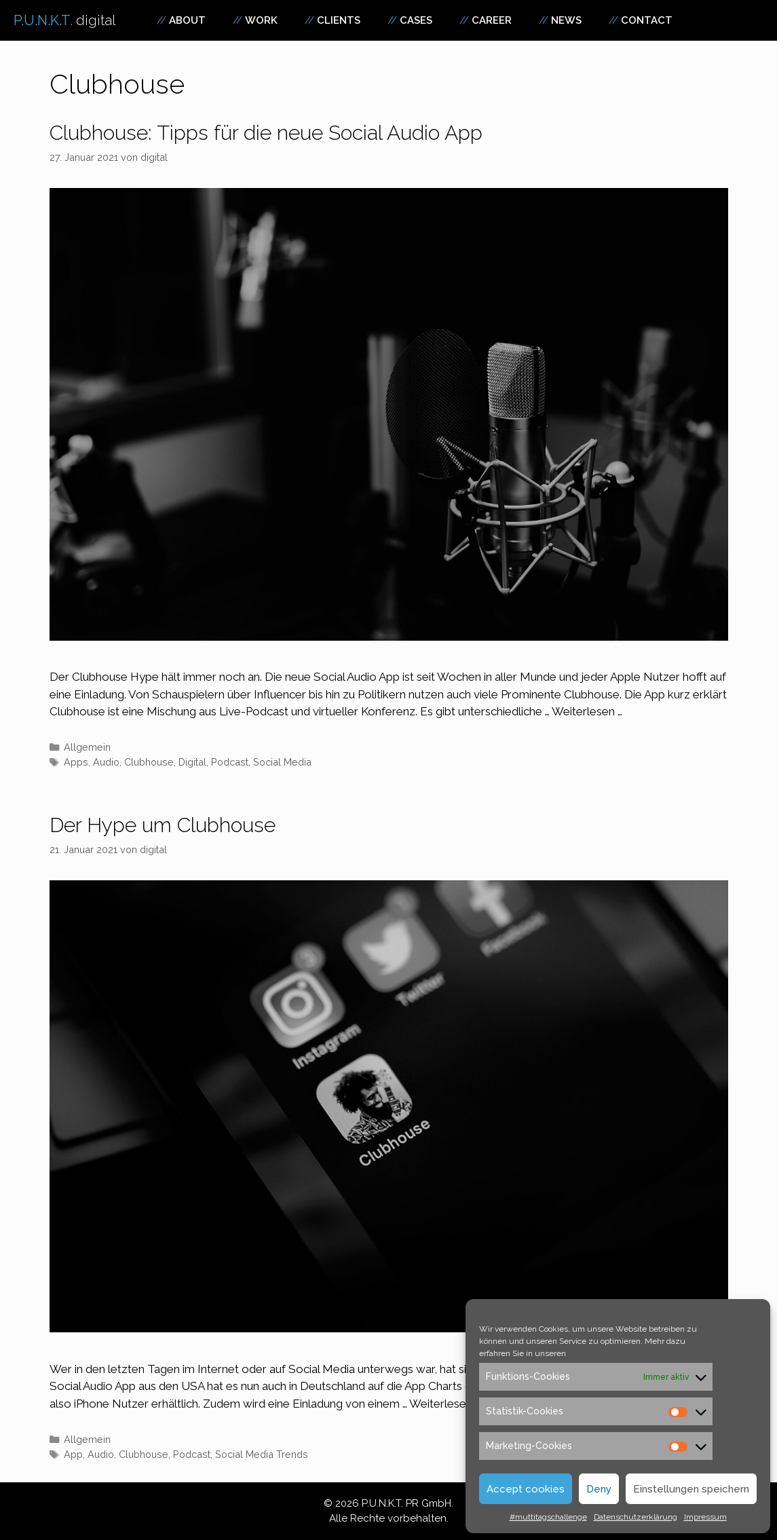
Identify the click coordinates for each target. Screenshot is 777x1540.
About (187, 20)
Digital (192, 762)
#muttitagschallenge (548, 1517)
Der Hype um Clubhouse (163, 825)
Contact (646, 20)
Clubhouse (149, 762)
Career (492, 20)
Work (261, 20)
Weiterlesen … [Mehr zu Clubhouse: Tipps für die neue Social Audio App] (587, 711)
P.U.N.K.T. (65, 20)
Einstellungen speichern (691, 1489)
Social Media (282, 762)
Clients (338, 20)
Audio (106, 762)
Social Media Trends (261, 1454)
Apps (76, 762)
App (73, 1454)
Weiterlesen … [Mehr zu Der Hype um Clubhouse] (444, 1403)
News (566, 20)
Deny (598, 1489)
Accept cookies (526, 1489)
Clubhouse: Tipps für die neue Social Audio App (266, 133)
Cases (416, 20)
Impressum (705, 1517)
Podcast (229, 762)
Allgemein (87, 747)
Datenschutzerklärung (635, 1517)
